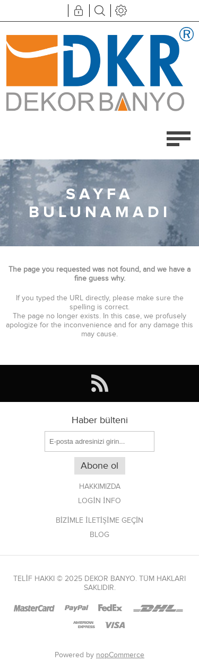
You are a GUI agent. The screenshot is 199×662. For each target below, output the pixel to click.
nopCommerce (120, 654)
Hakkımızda (99, 486)
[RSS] (99, 383)
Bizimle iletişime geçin (100, 520)
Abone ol (99, 465)
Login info (99, 500)
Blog (99, 534)
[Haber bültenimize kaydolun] (99, 441)
